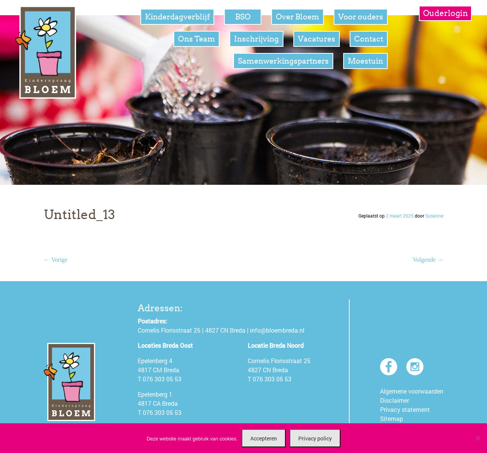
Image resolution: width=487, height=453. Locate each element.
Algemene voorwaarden (411, 391)
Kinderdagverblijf (177, 16)
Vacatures (316, 38)
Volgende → (428, 259)
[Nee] (477, 438)
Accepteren (263, 438)
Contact (368, 38)
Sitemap (391, 419)
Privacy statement (405, 409)
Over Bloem (297, 16)
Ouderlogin (445, 13)
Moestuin (365, 61)
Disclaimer (394, 400)
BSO (243, 16)
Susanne (434, 216)
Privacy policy (315, 438)
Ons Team (196, 38)
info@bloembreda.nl (277, 330)
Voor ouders (360, 16)
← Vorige (55, 259)
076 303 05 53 (162, 379)
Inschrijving (256, 38)
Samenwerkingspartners (283, 61)
